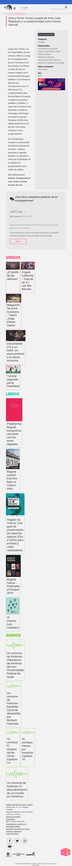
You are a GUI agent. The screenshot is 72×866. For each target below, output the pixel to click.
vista (13, 277)
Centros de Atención (13, 817)
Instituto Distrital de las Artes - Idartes (19, 805)
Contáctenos (10, 819)
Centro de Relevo (12, 834)
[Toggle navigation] (14, 8)
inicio (9, 14)
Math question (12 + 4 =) (20, 216)
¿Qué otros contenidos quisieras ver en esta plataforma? (36, 199)
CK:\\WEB (24, 7)
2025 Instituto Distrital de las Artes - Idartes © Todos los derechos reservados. (36, 864)
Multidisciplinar (20, 14)
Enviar (18, 241)
